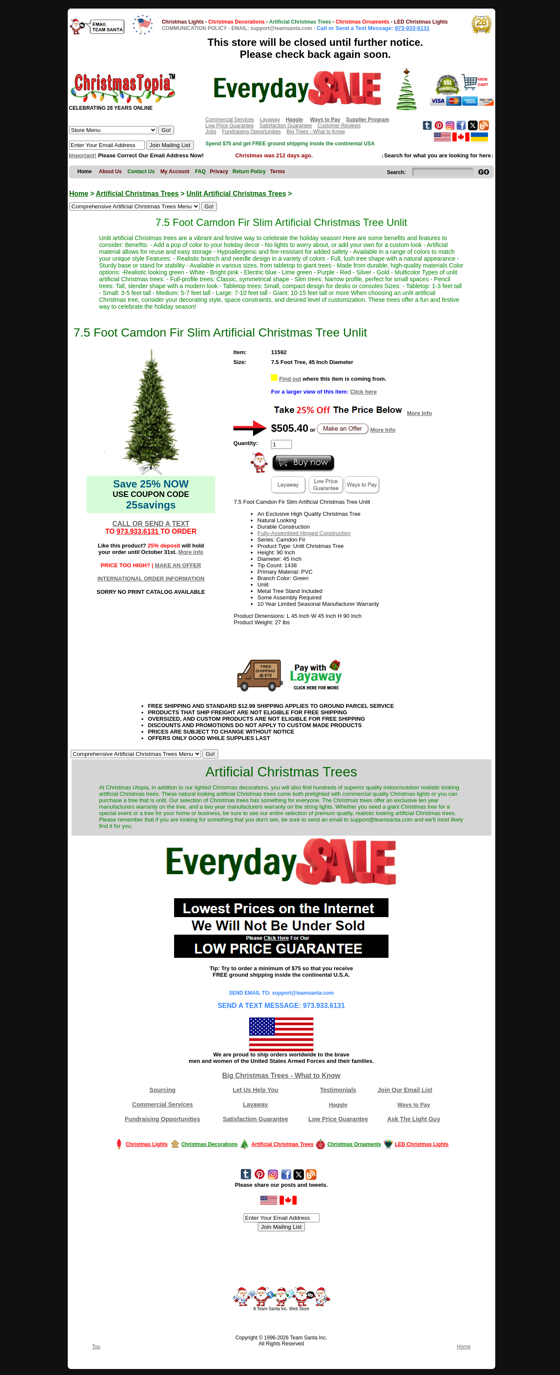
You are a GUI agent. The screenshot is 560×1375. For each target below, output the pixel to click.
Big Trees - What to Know (315, 132)
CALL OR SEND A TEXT (151, 523)
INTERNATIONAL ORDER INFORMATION (151, 578)
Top (96, 1347)
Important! (82, 155)
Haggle (338, 1104)
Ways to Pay (413, 1104)
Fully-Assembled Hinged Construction (303, 533)
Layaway (270, 120)
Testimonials (338, 1089)
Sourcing (163, 1089)
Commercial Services (229, 120)
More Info (419, 413)
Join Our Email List (405, 1089)
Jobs (210, 132)
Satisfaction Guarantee (285, 126)
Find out (290, 379)
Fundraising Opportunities (251, 132)
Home (78, 193)
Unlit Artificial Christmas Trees (236, 193)
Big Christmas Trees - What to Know (281, 1075)
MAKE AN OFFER (178, 565)
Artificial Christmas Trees (137, 193)
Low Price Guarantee (229, 126)
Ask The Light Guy (413, 1119)
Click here (363, 391)
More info (191, 552)
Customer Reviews (339, 126)
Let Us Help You (255, 1089)
